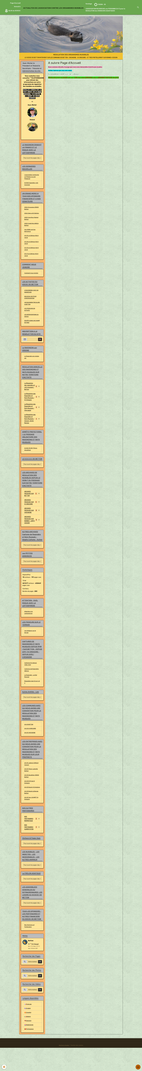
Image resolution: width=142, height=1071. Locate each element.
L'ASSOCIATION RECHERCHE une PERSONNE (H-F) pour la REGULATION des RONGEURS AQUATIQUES (105, 10)
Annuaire (17, 6)
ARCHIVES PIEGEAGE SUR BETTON (29, 504)
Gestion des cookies (77, 1068)
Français (28, 1027)
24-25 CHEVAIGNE (30, 749)
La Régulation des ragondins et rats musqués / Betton (29, 393)
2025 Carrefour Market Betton (31, 220)
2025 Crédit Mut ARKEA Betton (31, 227)
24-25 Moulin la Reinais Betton (31, 812)
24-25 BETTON (29, 741)
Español (27, 1035)
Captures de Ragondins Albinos (31, 685)
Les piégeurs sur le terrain (30, 646)
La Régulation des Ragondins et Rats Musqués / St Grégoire (30, 404)
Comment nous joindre (31, 277)
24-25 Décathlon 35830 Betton (32, 793)
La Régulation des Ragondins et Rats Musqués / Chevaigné (30, 414)
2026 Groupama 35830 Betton (32, 210)
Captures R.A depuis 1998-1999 (30, 679)
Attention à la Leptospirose (28, 626)
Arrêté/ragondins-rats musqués (31, 185)
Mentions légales (64, 1068)
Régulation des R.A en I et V (31, 698)
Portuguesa (29, 1052)
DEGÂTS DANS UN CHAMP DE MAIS (30, 327)
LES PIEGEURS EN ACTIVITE (29, 314)
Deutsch (28, 1044)
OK (40, 345)
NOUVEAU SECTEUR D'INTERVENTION (30, 302)
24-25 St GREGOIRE (30, 745)
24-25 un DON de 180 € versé (31, 239)
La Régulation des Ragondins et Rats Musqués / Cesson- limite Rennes (30, 426)
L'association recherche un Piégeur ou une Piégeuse (31, 177)
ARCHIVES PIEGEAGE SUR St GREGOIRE (29, 512)
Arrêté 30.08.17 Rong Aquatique (31, 456)
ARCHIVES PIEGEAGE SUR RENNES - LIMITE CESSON (29, 530)
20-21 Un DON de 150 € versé (31, 258)
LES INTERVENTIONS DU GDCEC (31, 321)
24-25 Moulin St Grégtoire (29, 806)
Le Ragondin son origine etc (31, 364)
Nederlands (28, 1048)
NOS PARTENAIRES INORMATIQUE (28, 839)
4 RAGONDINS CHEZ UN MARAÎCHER (31, 296)
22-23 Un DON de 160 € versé (31, 252)
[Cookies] (4, 1067)
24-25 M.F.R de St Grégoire (30, 800)
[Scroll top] (138, 1067)
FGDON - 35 (100, 4)
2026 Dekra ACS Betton (32, 215)
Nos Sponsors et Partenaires (29, 948)
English (27, 1031)
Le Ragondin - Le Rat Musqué (30, 691)
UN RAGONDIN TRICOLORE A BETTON (31, 308)
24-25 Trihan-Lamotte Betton (31, 787)
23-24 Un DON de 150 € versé (31, 245)
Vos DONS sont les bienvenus (30, 233)
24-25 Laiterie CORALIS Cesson (31, 781)
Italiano (27, 1039)
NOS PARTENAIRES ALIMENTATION (28, 848)
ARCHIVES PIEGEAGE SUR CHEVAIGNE (29, 521)
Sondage (89, 4)
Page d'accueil (15, 3)
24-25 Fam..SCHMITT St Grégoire (32, 819)
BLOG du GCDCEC (13, 11)
